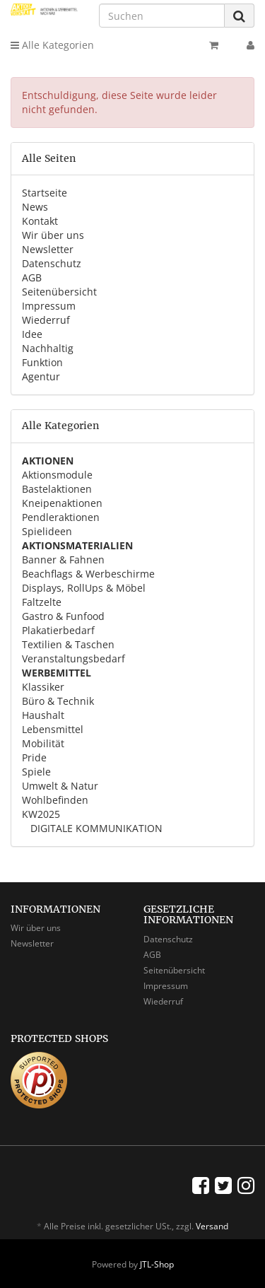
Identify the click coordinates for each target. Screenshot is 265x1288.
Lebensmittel (52, 729)
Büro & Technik (58, 701)
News (35, 206)
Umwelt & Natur (60, 785)
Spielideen (47, 531)
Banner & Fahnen (63, 559)
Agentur (41, 376)
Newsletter (47, 249)
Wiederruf (46, 320)
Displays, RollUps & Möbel (84, 588)
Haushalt (43, 715)
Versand (212, 1226)
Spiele (36, 771)
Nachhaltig (47, 348)
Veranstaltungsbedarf (73, 658)
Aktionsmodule (57, 474)
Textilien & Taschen (68, 644)
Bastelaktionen (57, 489)
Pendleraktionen (61, 517)
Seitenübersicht (59, 291)
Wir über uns (53, 235)
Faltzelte (41, 602)
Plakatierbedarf (58, 630)
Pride (34, 757)
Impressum (49, 305)
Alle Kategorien (52, 45)
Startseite (44, 192)
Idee (32, 334)
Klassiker (43, 686)
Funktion (42, 362)
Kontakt (40, 221)
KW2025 (41, 814)
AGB (32, 277)
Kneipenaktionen (62, 503)
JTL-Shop (157, 1264)
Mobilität (43, 743)
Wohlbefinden (55, 800)
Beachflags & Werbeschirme (88, 573)
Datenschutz (51, 263)
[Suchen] (162, 16)
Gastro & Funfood (63, 616)
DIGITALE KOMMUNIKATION (95, 828)
